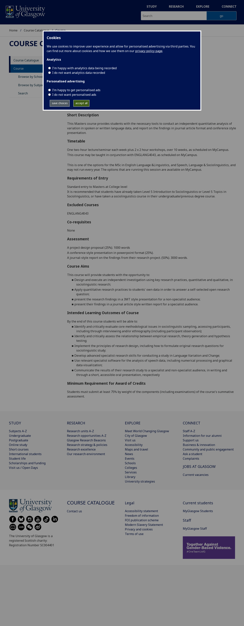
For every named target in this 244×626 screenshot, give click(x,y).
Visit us (130, 440)
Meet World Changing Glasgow (147, 431)
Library (130, 477)
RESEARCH (76, 423)
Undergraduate (20, 436)
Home (13, 30)
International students (25, 454)
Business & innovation (199, 445)
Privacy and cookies (139, 529)
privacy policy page (148, 51)
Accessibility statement (141, 511)
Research (176, 6)
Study (152, 6)
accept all (81, 103)
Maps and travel (136, 449)
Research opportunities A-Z (86, 436)
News (129, 454)
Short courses (19, 449)
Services (131, 472)
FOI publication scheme (142, 520)
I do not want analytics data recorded (78, 73)
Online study (18, 445)
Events (129, 458)
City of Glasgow (136, 436)
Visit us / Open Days (23, 468)
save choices (60, 103)
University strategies (140, 481)
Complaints (191, 458)
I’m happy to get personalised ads (76, 90)
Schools (130, 463)
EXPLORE (132, 423)
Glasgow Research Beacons (86, 440)
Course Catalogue (36, 30)
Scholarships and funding (27, 463)
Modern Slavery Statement (144, 525)
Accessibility (134, 445)
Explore (202, 6)
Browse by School (30, 77)
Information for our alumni (202, 436)
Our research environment (86, 454)
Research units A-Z (80, 431)
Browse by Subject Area (35, 85)
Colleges (131, 468)
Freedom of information (142, 515)
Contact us (74, 511)
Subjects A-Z (18, 431)
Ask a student (192, 454)
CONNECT (191, 423)
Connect (229, 6)
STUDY (15, 423)
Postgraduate (18, 440)
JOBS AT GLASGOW (199, 466)
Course (19, 68)
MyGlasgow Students (198, 511)
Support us (191, 440)
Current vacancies (196, 475)
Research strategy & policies (87, 445)
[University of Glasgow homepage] (25, 11)
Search (23, 93)
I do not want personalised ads (74, 95)
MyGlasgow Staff (195, 528)
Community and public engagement (208, 449)
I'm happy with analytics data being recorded (84, 68)
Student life (17, 458)
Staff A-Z (189, 431)
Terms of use (134, 534)
